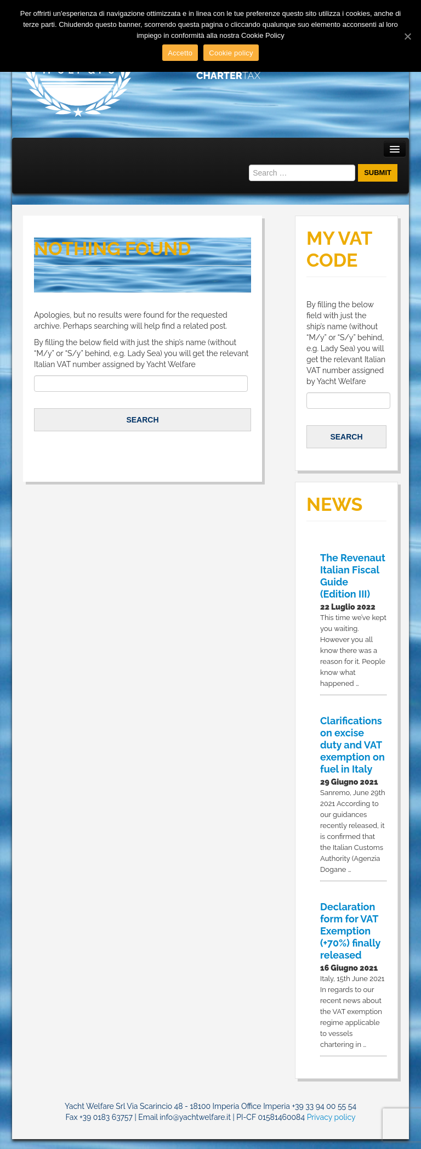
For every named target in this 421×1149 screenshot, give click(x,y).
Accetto (180, 53)
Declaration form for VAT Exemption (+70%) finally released (350, 931)
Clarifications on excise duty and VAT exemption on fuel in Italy (352, 745)
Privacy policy (331, 1117)
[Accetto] (407, 36)
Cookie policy (231, 53)
